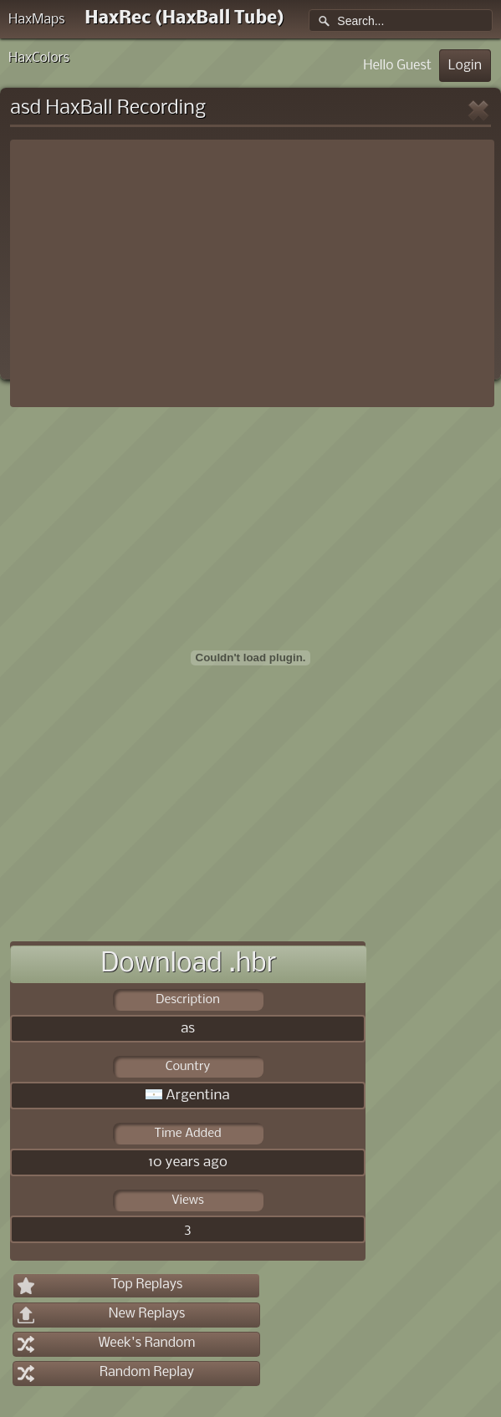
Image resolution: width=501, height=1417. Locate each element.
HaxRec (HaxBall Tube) (184, 18)
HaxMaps (36, 20)
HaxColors (38, 58)
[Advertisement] (252, 273)
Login (465, 66)
